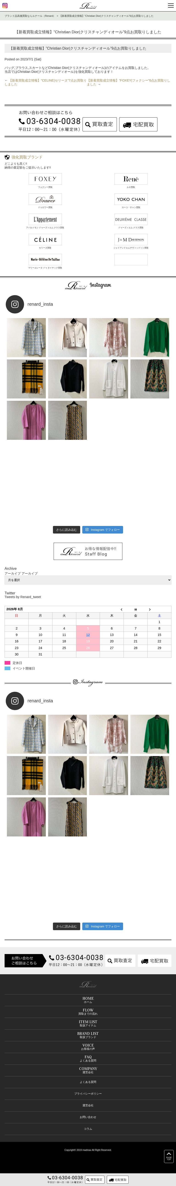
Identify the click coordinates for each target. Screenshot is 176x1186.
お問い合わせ (88, 1117)
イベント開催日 (24, 668)
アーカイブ (30, 573)
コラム (88, 1128)
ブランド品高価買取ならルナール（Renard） (30, 15)
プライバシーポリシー (88, 1093)
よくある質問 (88, 1082)
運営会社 (88, 1105)
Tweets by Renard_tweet (23, 597)
